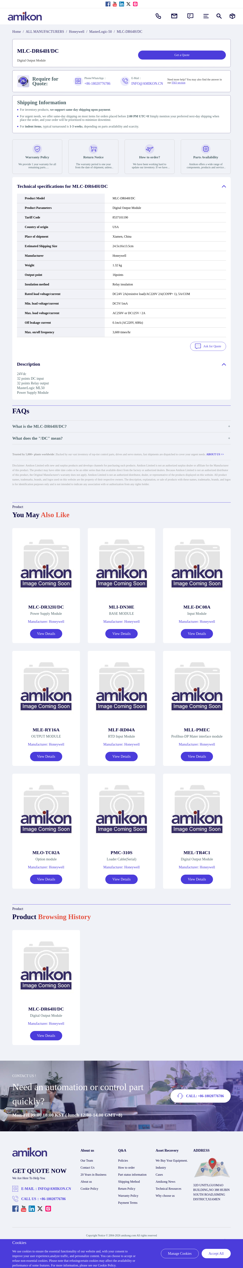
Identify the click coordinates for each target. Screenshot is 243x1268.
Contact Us (88, 1166)
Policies (123, 1159)
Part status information (132, 1173)
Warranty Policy (128, 1194)
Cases (159, 1173)
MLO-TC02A (46, 851)
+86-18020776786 (53, 1198)
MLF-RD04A (121, 728)
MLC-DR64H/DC (46, 1007)
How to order (126, 1166)
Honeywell (76, 32)
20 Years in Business (93, 1173)
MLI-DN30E (121, 605)
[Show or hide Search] (219, 16)
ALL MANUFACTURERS (45, 32)
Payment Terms (127, 1201)
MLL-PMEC (197, 728)
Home (16, 32)
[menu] (206, 16)
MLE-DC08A (196, 605)
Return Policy (126, 1187)
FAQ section (178, 82)
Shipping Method (129, 1180)
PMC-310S (121, 851)
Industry (161, 1166)
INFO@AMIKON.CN (54, 1188)
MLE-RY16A (46, 728)
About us (86, 1180)
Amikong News (165, 1180)
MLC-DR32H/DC (46, 605)
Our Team (87, 1159)
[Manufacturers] (232, 16)
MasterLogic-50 (100, 32)
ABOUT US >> (215, 453)
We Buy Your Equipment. (172, 1159)
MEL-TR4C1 (197, 851)
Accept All (216, 1254)
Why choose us (165, 1194)
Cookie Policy (89, 1187)
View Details (46, 632)
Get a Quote (181, 55)
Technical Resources (168, 1187)
